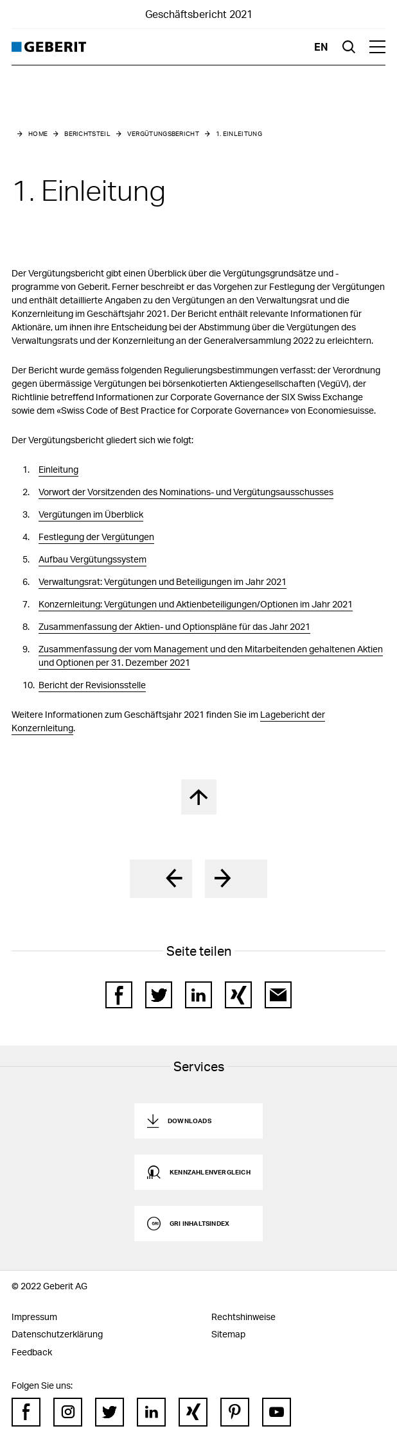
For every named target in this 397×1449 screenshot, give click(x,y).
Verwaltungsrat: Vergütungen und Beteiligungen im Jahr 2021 (163, 581)
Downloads (189, 1120)
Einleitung (58, 469)
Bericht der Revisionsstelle (92, 684)
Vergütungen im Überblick (91, 514)
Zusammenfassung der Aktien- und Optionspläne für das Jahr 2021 (174, 626)
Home (38, 133)
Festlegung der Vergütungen (96, 536)
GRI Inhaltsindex (199, 1223)
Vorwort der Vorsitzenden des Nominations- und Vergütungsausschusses (186, 491)
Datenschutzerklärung (57, 1333)
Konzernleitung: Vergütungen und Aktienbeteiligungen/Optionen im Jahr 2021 (196, 603)
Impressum (34, 1316)
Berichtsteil (87, 133)
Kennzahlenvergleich (210, 1172)
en (321, 46)
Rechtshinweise (243, 1316)
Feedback (32, 1351)
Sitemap (228, 1333)
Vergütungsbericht (163, 133)
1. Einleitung (239, 133)
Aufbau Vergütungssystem (92, 559)
